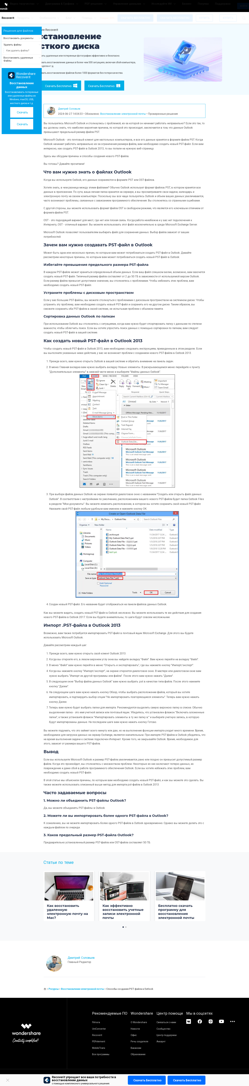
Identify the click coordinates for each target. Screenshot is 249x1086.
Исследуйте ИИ (167, 6)
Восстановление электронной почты (123, 113)
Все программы (100, 1054)
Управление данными (140, 6)
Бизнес (184, 6)
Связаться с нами (178, 1022)
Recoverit (97, 1035)
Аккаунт (173, 1041)
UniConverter (99, 1028)
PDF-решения (114, 6)
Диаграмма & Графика (88, 6)
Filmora (96, 1022)
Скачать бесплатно (147, 1080)
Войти (226, 6)
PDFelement (98, 1041)
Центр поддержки (179, 1035)
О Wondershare (145, 1022)
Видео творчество (56, 6)
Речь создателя (145, 1041)
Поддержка (208, 6)
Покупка (194, 6)
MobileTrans (98, 1048)
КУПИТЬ (204, 18)
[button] (123, 927)
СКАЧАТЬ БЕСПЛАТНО (135, 18)
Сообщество (176, 1028)
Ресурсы (54, 989)
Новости (141, 1028)
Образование (144, 1054)
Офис (140, 1035)
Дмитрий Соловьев (71, 108)
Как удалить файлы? (17, 50)
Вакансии (142, 1048)
